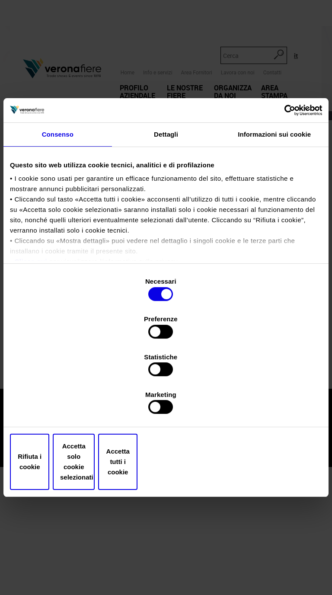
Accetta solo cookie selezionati (166, 405)
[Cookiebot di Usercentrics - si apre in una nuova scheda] (284, 177)
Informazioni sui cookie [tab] (274, 202)
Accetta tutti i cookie (271, 405)
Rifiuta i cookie (61, 405)
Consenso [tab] (57, 202)
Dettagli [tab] (166, 202)
